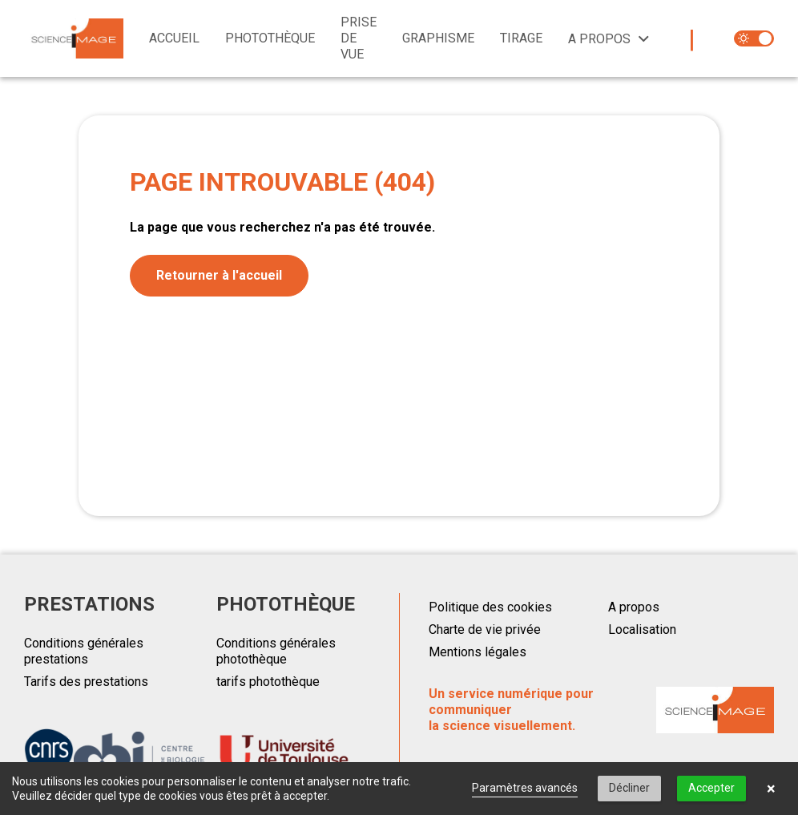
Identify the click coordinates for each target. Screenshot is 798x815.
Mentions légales (477, 652)
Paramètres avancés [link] (525, 787)
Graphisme (438, 38)
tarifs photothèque (268, 681)
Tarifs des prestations (86, 681)
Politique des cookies (490, 607)
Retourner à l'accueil (219, 275)
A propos (633, 607)
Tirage (521, 38)
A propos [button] (599, 38)
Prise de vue (359, 38)
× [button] (771, 789)
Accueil (174, 38)
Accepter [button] (711, 787)
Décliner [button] (629, 787)
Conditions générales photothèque (276, 651)
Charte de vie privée (485, 629)
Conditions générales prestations (83, 651)
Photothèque (270, 38)
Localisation (642, 629)
